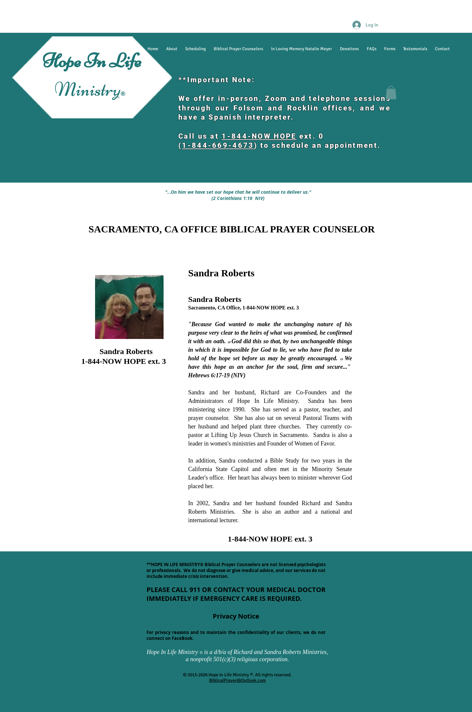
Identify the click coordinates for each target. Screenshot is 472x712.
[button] (391, 92)
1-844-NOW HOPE (259, 136)
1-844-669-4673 (218, 145)
